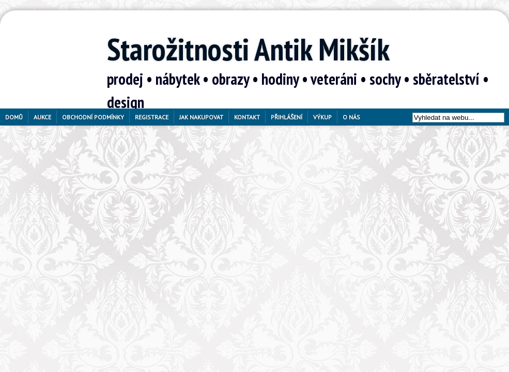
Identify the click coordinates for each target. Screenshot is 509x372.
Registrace (151, 117)
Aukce (42, 117)
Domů (14, 117)
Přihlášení (286, 117)
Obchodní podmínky (93, 117)
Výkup (322, 117)
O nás (351, 117)
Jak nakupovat (201, 117)
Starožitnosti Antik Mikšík (248, 49)
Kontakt (247, 117)
